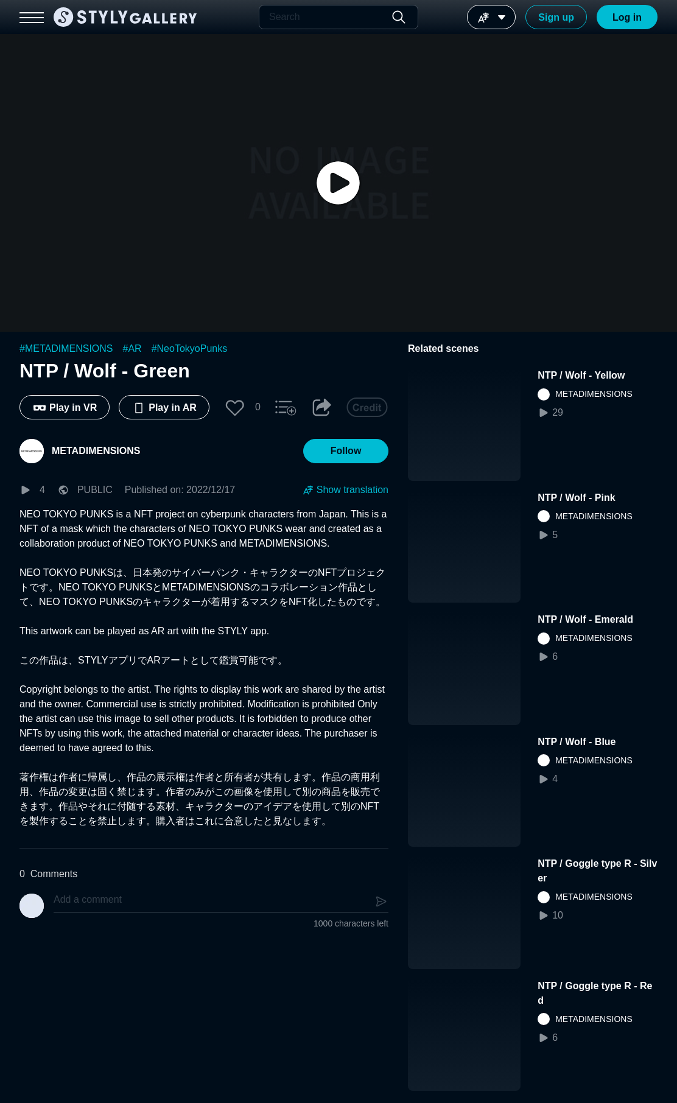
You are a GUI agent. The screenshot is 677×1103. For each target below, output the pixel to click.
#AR (132, 348)
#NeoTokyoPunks (190, 348)
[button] (235, 407)
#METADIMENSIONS (66, 348)
